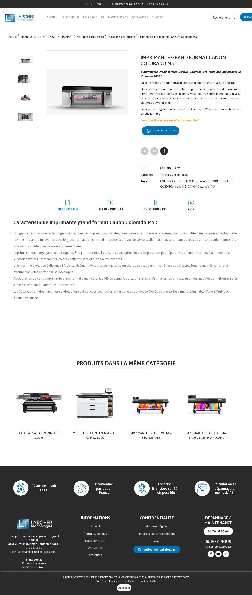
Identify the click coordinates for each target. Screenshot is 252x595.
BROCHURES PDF (152, 206)
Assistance (95, 545)
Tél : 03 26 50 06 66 (158, 3)
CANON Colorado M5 (173, 184)
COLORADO (167, 178)
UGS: (144, 165)
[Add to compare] (145, 151)
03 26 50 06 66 (218, 529)
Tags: (144, 178)
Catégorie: (147, 172)
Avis (180, 206)
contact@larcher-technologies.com (33, 549)
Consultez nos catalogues (157, 547)
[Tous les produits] (154, 151)
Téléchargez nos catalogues (124, 3)
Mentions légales (156, 524)
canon (202, 178)
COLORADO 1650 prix (221, 178)
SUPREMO (93, 3)
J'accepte (124, 587)
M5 (213, 184)
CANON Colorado (198, 184)
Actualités (95, 552)
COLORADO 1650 (187, 178)
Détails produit (114, 206)
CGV (157, 538)
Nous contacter (95, 538)
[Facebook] (164, 151)
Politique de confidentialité (157, 531)
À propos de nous (95, 531)
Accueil (95, 524)
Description (78, 206)
